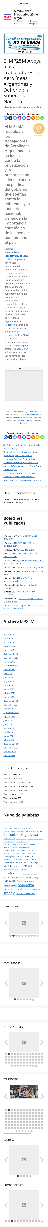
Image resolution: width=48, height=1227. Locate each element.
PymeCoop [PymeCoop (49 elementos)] (9, 880)
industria (21, 417)
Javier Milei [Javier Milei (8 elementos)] (21, 859)
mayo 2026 (8, 634)
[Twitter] (15, 118)
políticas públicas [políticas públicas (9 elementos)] (20, 869)
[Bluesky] (24, 118)
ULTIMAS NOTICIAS (25, 549)
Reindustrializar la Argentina (30, 567)
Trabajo (14, 448)
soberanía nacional (33, 414)
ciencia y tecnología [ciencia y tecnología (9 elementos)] (27, 831)
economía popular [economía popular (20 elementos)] (11, 850)
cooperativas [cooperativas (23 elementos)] (9, 838)
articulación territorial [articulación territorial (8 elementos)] (20, 828)
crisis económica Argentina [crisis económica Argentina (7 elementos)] (35, 839)
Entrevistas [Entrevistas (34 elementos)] (9, 853)
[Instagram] (19, 118)
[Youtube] (28, 118)
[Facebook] (6, 118)
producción (8, 455)
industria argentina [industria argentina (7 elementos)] (9, 857)
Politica (6, 448)
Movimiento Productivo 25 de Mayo (26, 14)
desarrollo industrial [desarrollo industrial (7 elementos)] (9, 842)
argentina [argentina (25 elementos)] (8, 828)
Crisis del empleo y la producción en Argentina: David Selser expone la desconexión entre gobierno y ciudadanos (22, 476)
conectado (29, 499)
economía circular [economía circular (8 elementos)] (23, 847)
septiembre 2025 (11, 665)
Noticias (37, 445)
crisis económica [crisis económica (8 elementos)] (21, 839)
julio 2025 (7, 673)
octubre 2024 (9, 708)
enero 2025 (8, 697)
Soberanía (19, 455)
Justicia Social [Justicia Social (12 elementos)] (31, 859)
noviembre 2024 (10, 704)
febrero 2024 (9, 740)
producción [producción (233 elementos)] (12, 873)
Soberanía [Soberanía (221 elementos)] (26, 885)
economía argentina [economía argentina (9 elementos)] (10, 847)
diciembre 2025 (10, 654)
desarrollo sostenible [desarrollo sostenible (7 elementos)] (29, 844)
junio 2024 (8, 724)
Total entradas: (10, 798)
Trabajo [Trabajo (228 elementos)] (9, 893)
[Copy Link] (38, 118)
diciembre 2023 (10, 744)
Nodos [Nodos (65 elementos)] (28, 866)
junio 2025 (8, 677)
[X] (10, 118)
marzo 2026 (8, 642)
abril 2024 (8, 732)
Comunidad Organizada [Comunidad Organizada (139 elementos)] (20, 835)
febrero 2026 (9, 646)
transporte (10, 324)
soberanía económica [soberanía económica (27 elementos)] (13, 889)
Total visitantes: (10, 794)
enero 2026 (8, 650)
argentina (32, 452)
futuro (21, 283)
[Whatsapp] (42, 118)
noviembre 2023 (10, 747)
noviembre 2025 (10, 658)
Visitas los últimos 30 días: (15, 786)
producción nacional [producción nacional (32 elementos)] (13, 877)
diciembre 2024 (10, 701)
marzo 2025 (8, 689)
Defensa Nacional (15, 445)
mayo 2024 (8, 728)
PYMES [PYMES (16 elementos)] (19, 881)
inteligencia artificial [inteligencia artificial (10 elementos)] (10, 860)
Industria (28, 445)
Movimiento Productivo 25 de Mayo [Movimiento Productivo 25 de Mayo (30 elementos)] (20, 862)
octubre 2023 (9, 751)
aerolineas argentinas (17, 452)
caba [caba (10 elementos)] (29, 828)
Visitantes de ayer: (12, 778)
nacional (30, 420)
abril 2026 (8, 638)
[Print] (33, 118)
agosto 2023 (9, 755)
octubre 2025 (9, 661)
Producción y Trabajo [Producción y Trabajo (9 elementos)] (32, 878)
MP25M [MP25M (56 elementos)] (7, 866)
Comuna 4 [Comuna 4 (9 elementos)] (38, 831)
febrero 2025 (9, 693)
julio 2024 (7, 720)
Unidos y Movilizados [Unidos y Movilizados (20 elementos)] (26, 893)
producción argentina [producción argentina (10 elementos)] (30, 874)
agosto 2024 (9, 716)
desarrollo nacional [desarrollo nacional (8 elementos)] (22, 842)
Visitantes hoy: (10, 774)
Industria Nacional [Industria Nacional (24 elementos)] (24, 856)
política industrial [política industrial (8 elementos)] (8, 869)
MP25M (9, 259)
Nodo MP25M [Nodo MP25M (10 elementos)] (18, 866)
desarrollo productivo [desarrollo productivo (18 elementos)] (12, 844)
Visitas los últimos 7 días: (15, 782)
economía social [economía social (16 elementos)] (27, 850)
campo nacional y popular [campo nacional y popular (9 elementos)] (11, 831)
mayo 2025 (8, 681)
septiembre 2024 (11, 712)
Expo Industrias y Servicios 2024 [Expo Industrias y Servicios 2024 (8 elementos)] (25, 854)
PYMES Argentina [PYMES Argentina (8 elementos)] (28, 881)
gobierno (22, 420)
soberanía (22, 349)
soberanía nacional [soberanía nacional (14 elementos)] (32, 889)
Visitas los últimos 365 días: (16, 790)
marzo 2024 (8, 736)
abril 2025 (8, 685)
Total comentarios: (12, 802)
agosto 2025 (9, 669)
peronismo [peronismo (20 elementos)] (37, 866)
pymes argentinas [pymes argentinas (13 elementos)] (10, 886)
